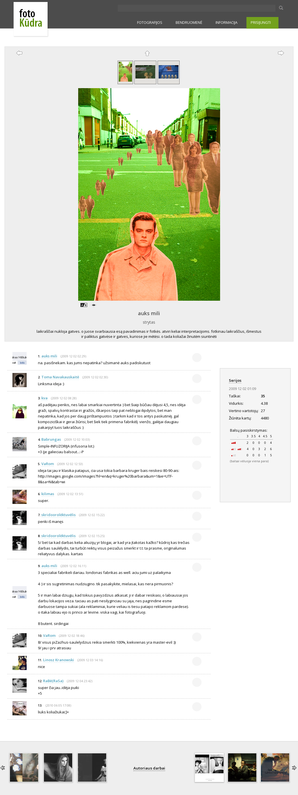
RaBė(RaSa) (53, 680)
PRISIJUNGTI (261, 22)
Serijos (235, 380)
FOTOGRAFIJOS (149, 22)
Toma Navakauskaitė (60, 377)
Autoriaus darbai (149, 768)
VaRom (47, 463)
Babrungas (51, 439)
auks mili (149, 313)
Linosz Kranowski (58, 659)
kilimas (47, 493)
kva (44, 397)
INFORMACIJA (226, 22)
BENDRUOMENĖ (189, 22)
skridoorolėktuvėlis (58, 514)
